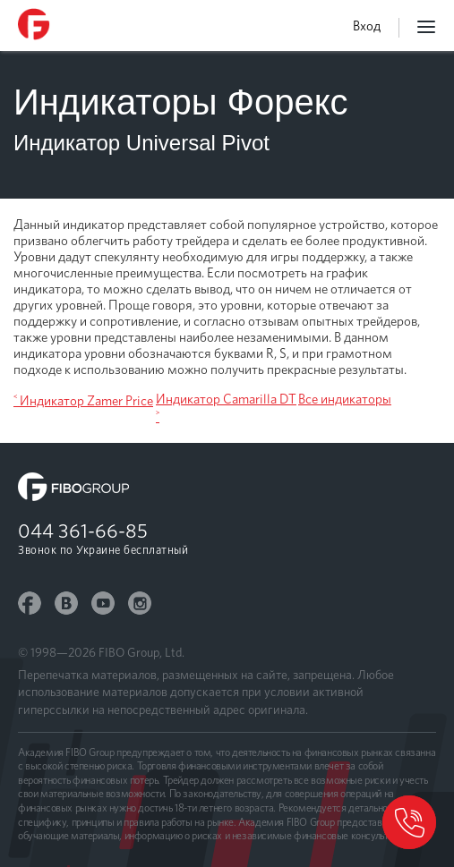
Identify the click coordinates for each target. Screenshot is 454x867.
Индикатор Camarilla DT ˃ (226, 408)
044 (83, 530)
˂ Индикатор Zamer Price (83, 401)
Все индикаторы (344, 399)
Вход (367, 26)
